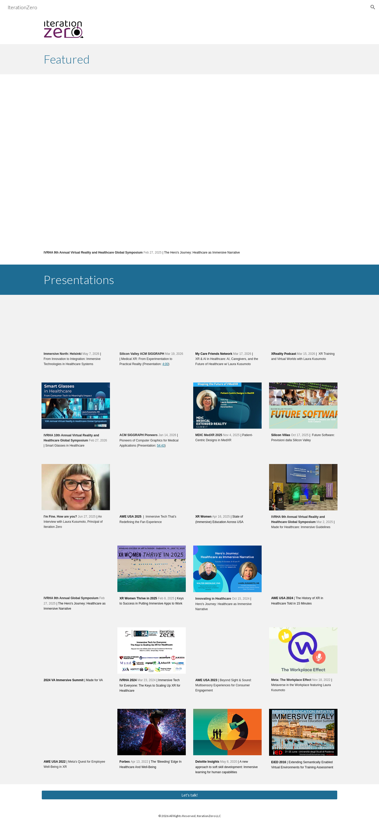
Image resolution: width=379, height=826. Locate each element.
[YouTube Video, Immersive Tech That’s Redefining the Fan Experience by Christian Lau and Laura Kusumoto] (151, 487)
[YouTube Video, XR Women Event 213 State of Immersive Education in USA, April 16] (227, 487)
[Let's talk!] (189, 795)
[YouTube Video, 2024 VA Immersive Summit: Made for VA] (76, 650)
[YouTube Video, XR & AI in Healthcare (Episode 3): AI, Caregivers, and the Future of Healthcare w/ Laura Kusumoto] (227, 324)
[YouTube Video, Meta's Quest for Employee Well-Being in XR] (76, 732)
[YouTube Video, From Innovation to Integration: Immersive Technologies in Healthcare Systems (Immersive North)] (76, 324)
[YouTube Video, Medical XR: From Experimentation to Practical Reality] (151, 324)
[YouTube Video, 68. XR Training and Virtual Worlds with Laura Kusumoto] (303, 324)
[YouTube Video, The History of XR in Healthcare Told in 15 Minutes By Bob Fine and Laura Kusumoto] (303, 569)
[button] (373, 7)
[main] (189, 59)
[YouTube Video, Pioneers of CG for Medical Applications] (151, 405)
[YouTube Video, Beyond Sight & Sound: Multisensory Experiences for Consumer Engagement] (227, 650)
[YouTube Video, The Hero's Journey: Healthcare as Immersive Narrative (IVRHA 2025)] (189, 163)
